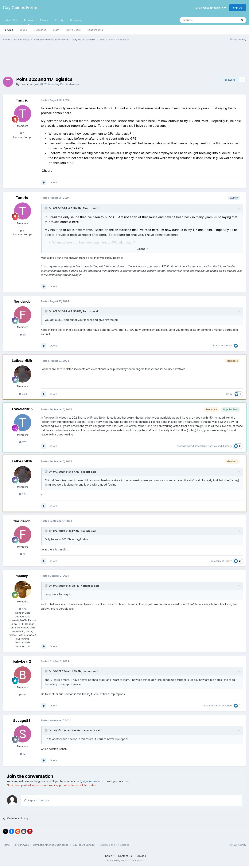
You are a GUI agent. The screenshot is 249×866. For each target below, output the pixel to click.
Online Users (73, 29)
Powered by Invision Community (125, 860)
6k (23, 334)
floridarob (22, 301)
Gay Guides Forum (20, 7)
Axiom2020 (225, 705)
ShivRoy (212, 446)
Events (44, 20)
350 (23, 609)
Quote (53, 182)
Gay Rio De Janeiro (66, 84)
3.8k (23, 393)
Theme (109, 855)
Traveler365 (22, 409)
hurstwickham (184, 446)
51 (22, 133)
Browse (28, 22)
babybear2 (22, 661)
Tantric (24, 84)
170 (22, 442)
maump (215, 561)
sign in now (90, 781)
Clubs (23, 29)
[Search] (199, 20)
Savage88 (22, 721)
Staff (56, 29)
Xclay (229, 345)
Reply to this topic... (38, 800)
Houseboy (76, 20)
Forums (8, 29)
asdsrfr (85, 471)
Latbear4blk (22, 361)
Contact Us (125, 855)
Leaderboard (95, 29)
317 (22, 694)
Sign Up (237, 7)
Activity (59, 20)
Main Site (11, 20)
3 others (227, 446)
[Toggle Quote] (46, 208)
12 (22, 753)
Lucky (228, 561)
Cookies (140, 855)
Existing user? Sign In (210, 7)
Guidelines (40, 29)
